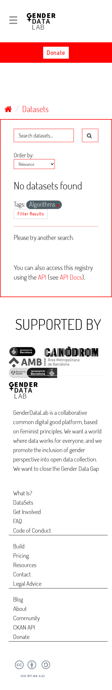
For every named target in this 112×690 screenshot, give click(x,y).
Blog (18, 599)
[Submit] (90, 135)
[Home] (8, 109)
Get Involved (27, 511)
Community (26, 618)
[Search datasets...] (44, 135)
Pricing (21, 555)
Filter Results (31, 213)
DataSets (23, 502)
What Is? (22, 493)
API (42, 277)
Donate (56, 52)
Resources (24, 565)
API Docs (71, 277)
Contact (22, 574)
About (20, 608)
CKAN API (24, 627)
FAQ (17, 521)
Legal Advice (27, 583)
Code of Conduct (32, 530)
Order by (23, 155)
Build (18, 546)
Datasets (35, 109)
